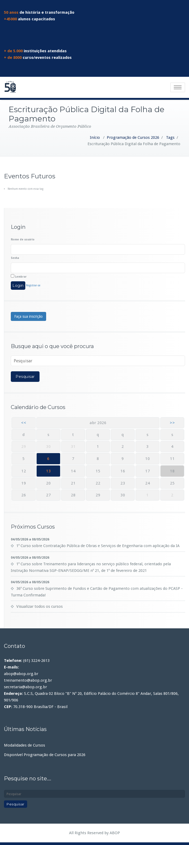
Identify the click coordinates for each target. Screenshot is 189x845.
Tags (170, 137)
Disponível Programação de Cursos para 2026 (44, 754)
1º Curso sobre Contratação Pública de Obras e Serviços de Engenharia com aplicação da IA (98, 545)
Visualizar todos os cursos (39, 606)
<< (23, 422)
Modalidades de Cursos (24, 745)
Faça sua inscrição (28, 316)
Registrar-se (33, 285)
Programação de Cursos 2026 (133, 137)
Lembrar (19, 276)
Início (95, 137)
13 (48, 471)
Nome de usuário (23, 239)
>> (172, 422)
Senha (15, 258)
